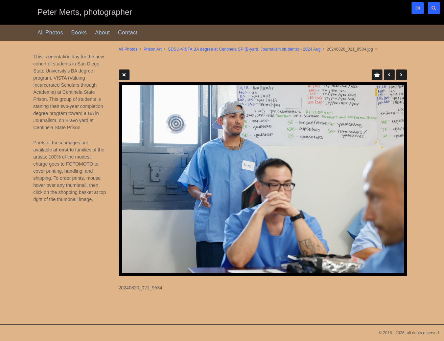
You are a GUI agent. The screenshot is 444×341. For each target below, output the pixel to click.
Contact (128, 32)
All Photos (50, 32)
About (102, 32)
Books (79, 32)
